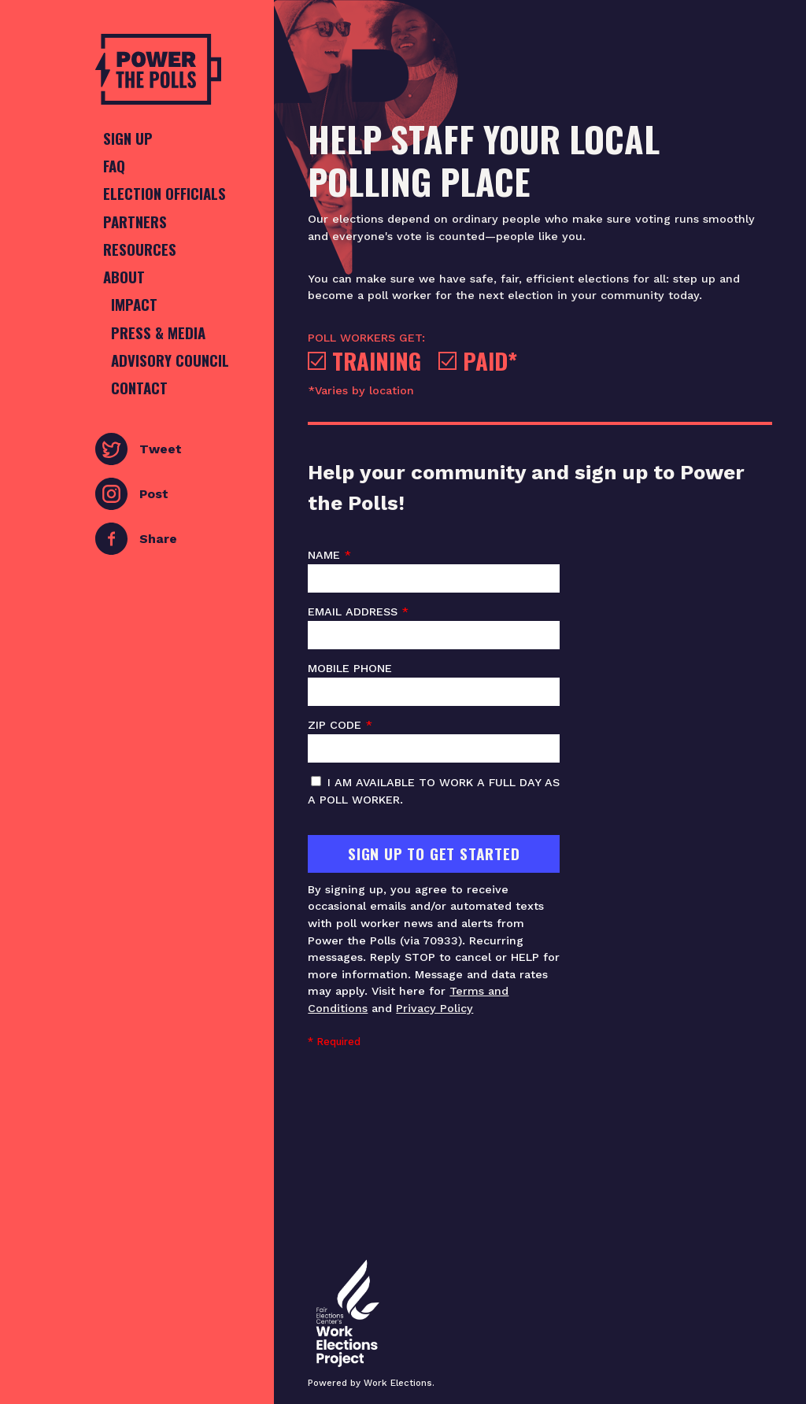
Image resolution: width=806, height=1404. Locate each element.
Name (434, 571)
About (124, 276)
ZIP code (434, 741)
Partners (135, 221)
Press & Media (158, 332)
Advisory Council (170, 360)
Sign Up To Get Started (434, 853)
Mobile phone (434, 684)
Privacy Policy (434, 1008)
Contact (139, 387)
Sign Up (128, 138)
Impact (134, 304)
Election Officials (164, 193)
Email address (434, 627)
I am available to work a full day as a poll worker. (434, 791)
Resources (139, 249)
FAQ (114, 165)
